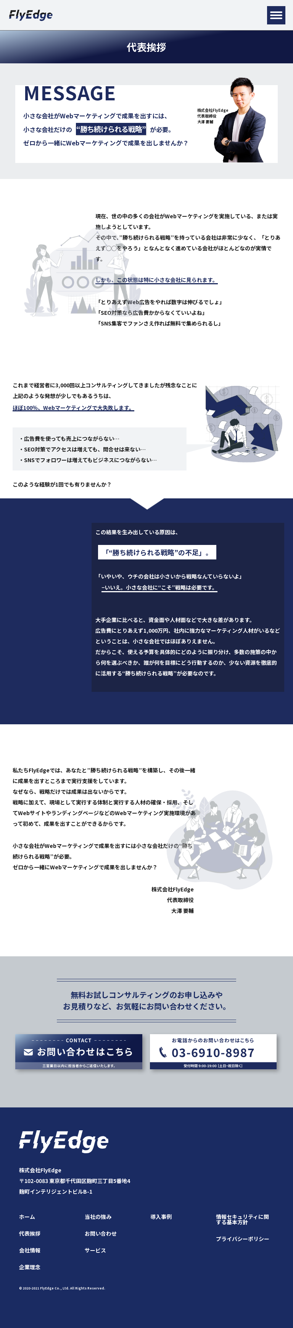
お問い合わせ (101, 1233)
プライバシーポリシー (242, 1239)
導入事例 (161, 1216)
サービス (95, 1250)
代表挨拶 (29, 1233)
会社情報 (29, 1250)
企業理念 (29, 1267)
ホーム (27, 1216)
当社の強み (98, 1216)
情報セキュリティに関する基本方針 (242, 1219)
